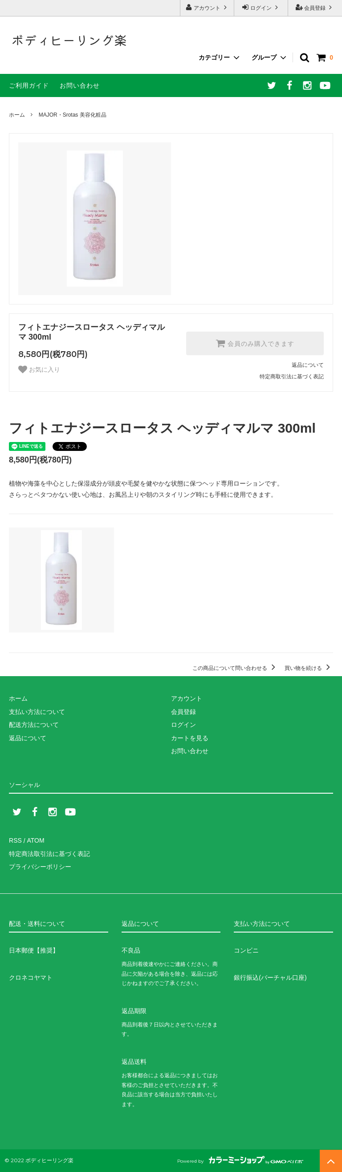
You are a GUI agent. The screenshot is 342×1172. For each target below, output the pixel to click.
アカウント (207, 7)
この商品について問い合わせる (235, 668)
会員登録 (315, 7)
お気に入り (39, 369)
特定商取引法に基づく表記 (292, 376)
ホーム (17, 115)
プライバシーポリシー (40, 866)
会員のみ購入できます (255, 343)
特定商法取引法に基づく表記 (49, 853)
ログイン (261, 7)
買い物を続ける (309, 668)
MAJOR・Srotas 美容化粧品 (72, 115)
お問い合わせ (80, 85)
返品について (308, 365)
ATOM (35, 840)
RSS (15, 840)
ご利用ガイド (29, 85)
